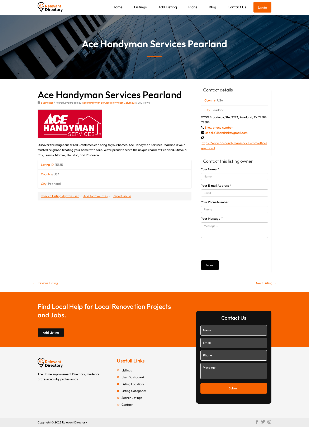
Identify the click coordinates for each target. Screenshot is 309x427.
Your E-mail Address (216, 186)
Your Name (210, 169)
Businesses (47, 102)
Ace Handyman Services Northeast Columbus (109, 102)
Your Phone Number (215, 202)
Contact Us (237, 7)
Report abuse (122, 196)
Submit (209, 265)
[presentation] (233, 249)
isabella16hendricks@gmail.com (226, 133)
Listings (140, 7)
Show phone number (219, 127)
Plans (192, 7)
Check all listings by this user (60, 196)
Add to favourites (95, 196)
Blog (212, 7)
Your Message (212, 218)
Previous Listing (45, 283)
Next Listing (266, 283)
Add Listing (167, 7)
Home (118, 7)
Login (262, 7)
